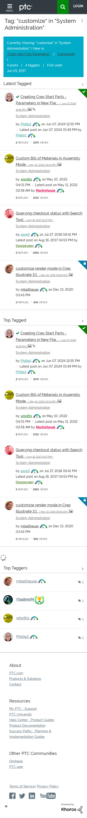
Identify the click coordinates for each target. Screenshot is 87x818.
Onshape (16, 761)
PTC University (20, 714)
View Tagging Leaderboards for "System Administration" (43, 568)
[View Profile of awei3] (25, 234)
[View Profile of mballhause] (30, 289)
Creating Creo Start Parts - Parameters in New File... (46, 103)
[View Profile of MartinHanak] (45, 190)
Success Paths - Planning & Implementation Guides (30, 734)
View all (43, 84)
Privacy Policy (48, 786)
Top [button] (6, 806)
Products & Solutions (25, 679)
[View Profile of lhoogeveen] (25, 246)
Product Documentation (27, 725)
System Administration (33, 116)
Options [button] (81, 20)
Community (66, 54)
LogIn (78, 6)
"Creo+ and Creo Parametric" (28, 54)
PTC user (16, 767)
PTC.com (16, 673)
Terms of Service (22, 786)
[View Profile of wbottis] (26, 179)
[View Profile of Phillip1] (26, 124)
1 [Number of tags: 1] (83, 582)
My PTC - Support (23, 709)
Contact (15, 684)
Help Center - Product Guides (31, 720)
